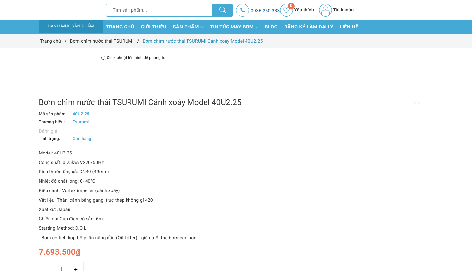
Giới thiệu (153, 27)
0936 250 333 (265, 11)
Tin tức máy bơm (234, 27)
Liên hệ (349, 27)
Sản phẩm (188, 27)
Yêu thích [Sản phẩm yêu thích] (297, 10)
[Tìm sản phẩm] (159, 10)
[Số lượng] (228, 240)
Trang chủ (120, 27)
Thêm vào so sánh (225, 255)
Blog (271, 27)
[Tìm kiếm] (222, 10)
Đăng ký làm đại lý (308, 27)
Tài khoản (336, 10)
